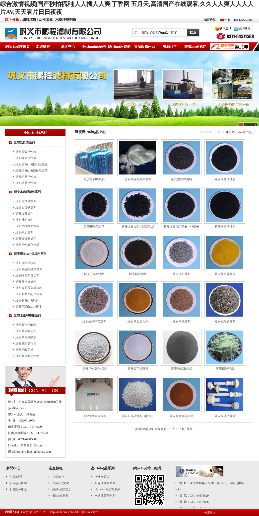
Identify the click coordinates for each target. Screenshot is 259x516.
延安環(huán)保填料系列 (30, 254)
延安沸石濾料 (24, 220)
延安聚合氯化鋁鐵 (27, 356)
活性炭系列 (102, 477)
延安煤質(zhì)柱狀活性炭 (31, 164)
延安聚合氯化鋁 (25, 331)
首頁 (218, 132)
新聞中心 (68, 46)
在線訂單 (170, 46)
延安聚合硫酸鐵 (25, 325)
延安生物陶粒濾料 (27, 226)
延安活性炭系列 (24, 142)
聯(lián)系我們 (195, 46)
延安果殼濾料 (24, 232)
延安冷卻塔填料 (25, 263)
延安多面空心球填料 (28, 294)
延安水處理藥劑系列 (27, 315)
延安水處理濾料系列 (27, 192)
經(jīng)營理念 (61, 489)
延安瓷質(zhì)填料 (27, 300)
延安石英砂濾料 (25, 207)
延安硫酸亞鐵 (24, 349)
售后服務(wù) (144, 46)
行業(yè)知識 (18, 489)
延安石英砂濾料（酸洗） (138, 416)
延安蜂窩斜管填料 (27, 275)
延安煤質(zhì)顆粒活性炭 (31, 170)
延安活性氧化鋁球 (27, 245)
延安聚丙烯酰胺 (25, 337)
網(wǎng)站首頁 (17, 46)
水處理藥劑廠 (65, 19)
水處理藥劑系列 (105, 495)
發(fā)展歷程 (60, 495)
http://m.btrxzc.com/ (39, 451)
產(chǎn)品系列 (93, 46)
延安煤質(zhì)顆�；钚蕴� (181, 226)
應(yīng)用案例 (119, 46)
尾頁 (190, 429)
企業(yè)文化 (60, 483)
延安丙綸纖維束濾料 (28, 269)
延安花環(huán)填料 (28, 306)
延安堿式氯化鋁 (25, 343)
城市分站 (208, 20)
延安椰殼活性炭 (25, 158)
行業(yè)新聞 (18, 483)
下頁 (182, 429)
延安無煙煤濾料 (25, 201)
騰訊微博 (244, 28)
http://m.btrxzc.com (62, 512)
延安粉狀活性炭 (25, 176)
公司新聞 (16, 477)
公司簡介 (58, 477)
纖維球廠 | (30, 19)
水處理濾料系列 (105, 483)
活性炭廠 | (47, 19)
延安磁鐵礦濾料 (25, 238)
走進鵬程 (43, 46)
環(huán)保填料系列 (107, 489)
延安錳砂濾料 (24, 213)
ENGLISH (245, 19)
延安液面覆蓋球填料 (28, 288)
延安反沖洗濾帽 (25, 281)
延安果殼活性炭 (25, 152)
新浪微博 (226, 28)
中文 (227, 19)
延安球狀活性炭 (25, 183)
